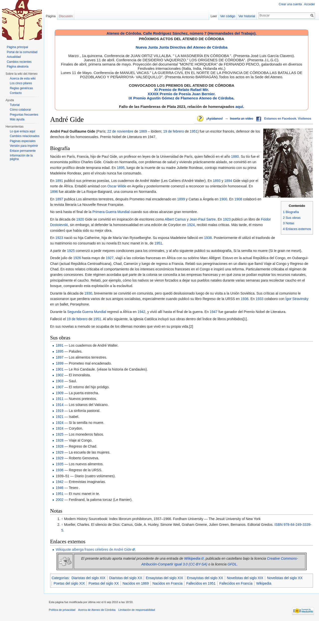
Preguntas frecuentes (24, 114)
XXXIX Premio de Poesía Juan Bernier (181, 94)
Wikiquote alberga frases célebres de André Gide (93, 549)
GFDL (232, 564)
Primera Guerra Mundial (111, 212)
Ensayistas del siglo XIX (164, 578)
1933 (259, 299)
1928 (59, 440)
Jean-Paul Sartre (203, 219)
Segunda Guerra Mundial (86, 312)
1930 (88, 293)
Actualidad (14, 57)
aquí (239, 106)
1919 (59, 411)
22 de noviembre (120, 131)
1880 (235, 156)
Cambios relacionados (24, 136)
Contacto (16, 93)
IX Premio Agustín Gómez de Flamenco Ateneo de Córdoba (181, 98)
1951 (193, 131)
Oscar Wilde (116, 186)
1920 (80, 219)
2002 (59, 500)
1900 (223, 199)
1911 (59, 399)
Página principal (17, 47)
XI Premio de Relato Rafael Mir (181, 89)
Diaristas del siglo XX (125, 578)
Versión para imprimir (24, 146)
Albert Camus (175, 219)
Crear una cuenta (290, 4)
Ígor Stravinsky (297, 299)
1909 (59, 393)
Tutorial (15, 105)
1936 (244, 299)
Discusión (66, 16)
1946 (59, 488)
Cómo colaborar (20, 109)
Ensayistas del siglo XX (205, 578)
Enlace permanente (23, 151)
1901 (59, 369)
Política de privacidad (62, 609)
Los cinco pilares (21, 83)
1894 (228, 181)
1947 (214, 312)
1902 (59, 375)
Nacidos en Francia (168, 583)
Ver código (227, 16)
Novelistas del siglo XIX (245, 578)
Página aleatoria (17, 66)
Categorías (60, 578)
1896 (54, 192)
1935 (59, 464)
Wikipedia (263, 583)
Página (51, 16)
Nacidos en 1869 (136, 583)
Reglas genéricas (21, 88)
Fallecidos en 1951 (201, 583)
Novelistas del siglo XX (284, 578)
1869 (143, 131)
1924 (191, 225)
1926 (77, 258)
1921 (59, 417)
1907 (59, 387)
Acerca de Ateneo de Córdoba (97, 609)
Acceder (309, 4)
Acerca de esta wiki (22, 78)
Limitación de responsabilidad (136, 609)
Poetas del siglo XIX (69, 583)
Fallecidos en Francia (235, 583)
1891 (59, 181)
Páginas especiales (22, 141)
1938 (208, 238)
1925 (71, 251)
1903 (59, 381)
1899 (181, 199)
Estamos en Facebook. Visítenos (287, 118)
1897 (59, 199)
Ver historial (247, 16)
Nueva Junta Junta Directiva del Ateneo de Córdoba (182, 47)
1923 (227, 219)
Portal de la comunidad (22, 52)
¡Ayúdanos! (214, 118)
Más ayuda (17, 119)
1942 (141, 312)
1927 (109, 258)
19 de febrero (173, 131)
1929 (59, 452)
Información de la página (21, 157)
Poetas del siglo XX (103, 583)
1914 (59, 405)
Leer (214, 16)
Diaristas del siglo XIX (88, 578)
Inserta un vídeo (241, 118)
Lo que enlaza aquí (22, 131)
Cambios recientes (19, 62)
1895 (121, 168)
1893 (217, 181)
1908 (238, 199)
